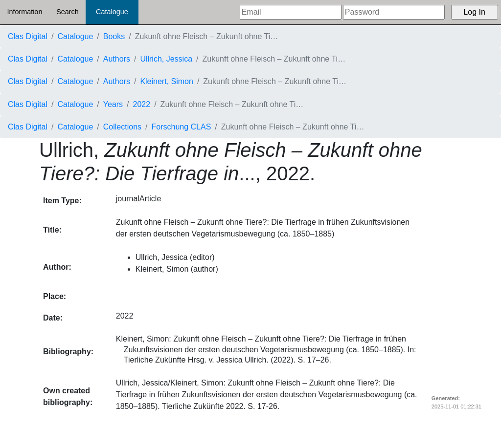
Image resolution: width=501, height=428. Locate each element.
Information (24, 12)
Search (67, 12)
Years (113, 104)
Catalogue (112, 12)
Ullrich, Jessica (166, 59)
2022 (142, 104)
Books (114, 36)
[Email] (291, 12)
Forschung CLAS (181, 127)
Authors (116, 59)
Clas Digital (27, 36)
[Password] (394, 12)
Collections (122, 127)
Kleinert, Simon (166, 81)
